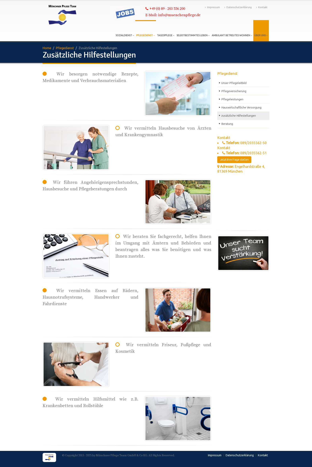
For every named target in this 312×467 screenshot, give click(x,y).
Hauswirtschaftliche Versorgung (241, 107)
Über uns (261, 35)
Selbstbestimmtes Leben (193, 35)
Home (47, 48)
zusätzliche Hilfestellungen (238, 115)
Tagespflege (166, 35)
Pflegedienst (145, 35)
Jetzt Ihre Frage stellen (234, 159)
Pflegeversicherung (233, 91)
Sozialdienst (125, 35)
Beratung (227, 123)
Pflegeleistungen (232, 99)
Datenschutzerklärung (238, 7)
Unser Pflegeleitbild (234, 83)
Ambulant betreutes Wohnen (232, 35)
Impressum (212, 7)
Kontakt (261, 7)
